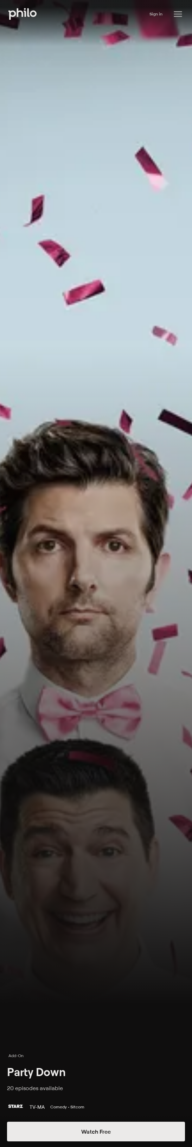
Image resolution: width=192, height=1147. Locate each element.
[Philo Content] (178, 14)
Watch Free (96, 1131)
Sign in (155, 14)
